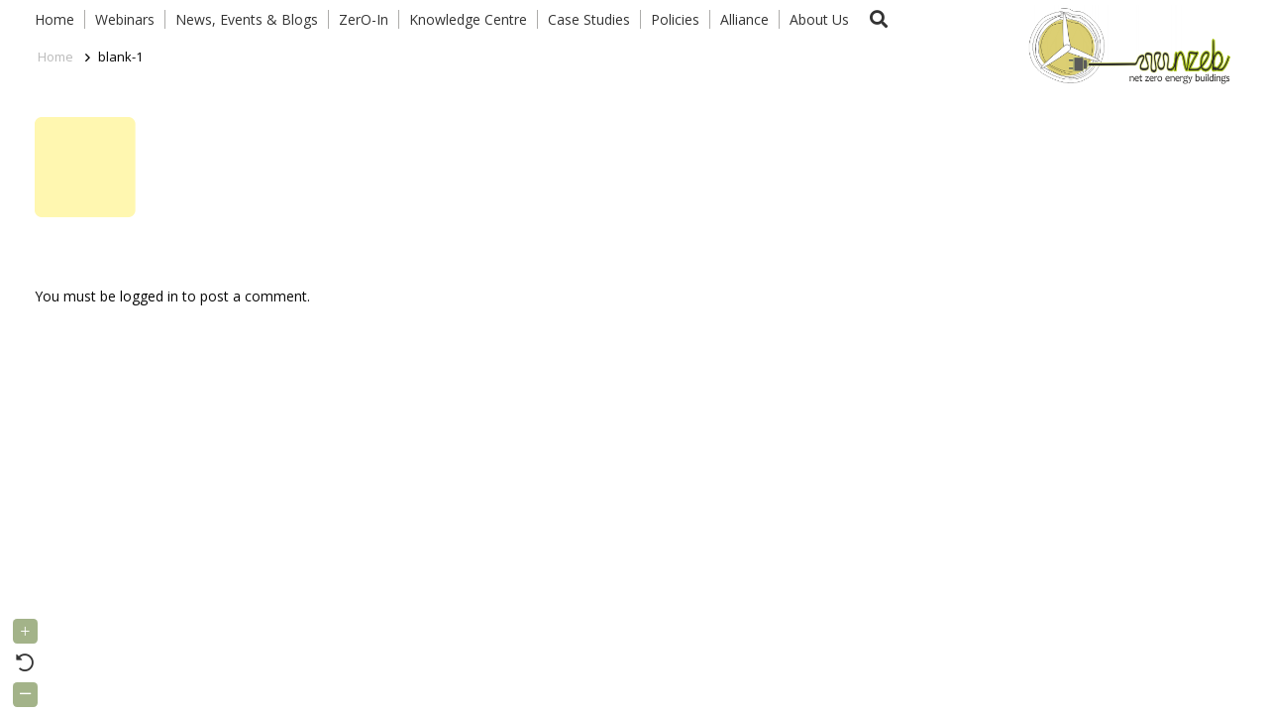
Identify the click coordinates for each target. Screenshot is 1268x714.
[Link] (1125, 44)
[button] (878, 19)
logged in (149, 296)
